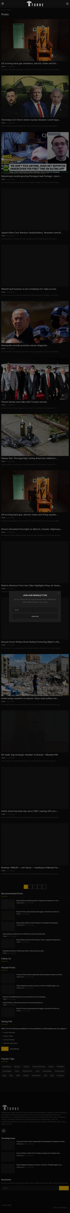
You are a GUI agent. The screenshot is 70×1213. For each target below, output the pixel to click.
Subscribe (35, 616)
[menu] (2, 3)
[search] (67, 3)
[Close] (58, 593)
